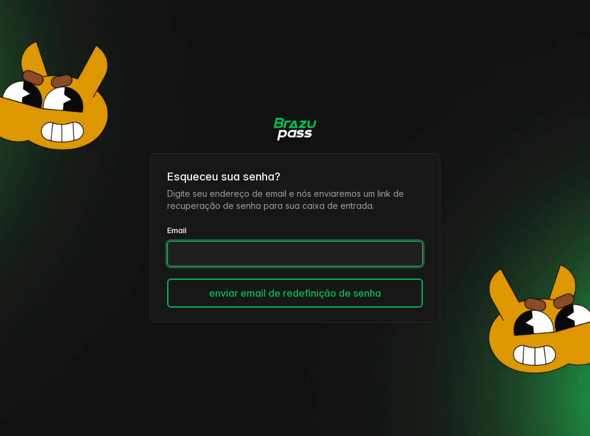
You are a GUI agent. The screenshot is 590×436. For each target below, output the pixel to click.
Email (177, 230)
